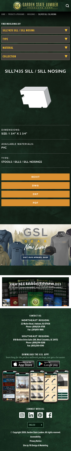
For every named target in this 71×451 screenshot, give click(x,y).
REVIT (35, 177)
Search (67, 6)
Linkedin (31, 415)
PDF (35, 203)
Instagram (22, 415)
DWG (35, 185)
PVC (4, 147)
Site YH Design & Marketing (35, 445)
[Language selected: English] (35, 425)
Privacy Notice (35, 441)
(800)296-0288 (38, 342)
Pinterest (40, 415)
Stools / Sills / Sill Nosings (21, 161)
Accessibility (35, 436)
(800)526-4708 (38, 326)
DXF (35, 194)
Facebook (49, 415)
